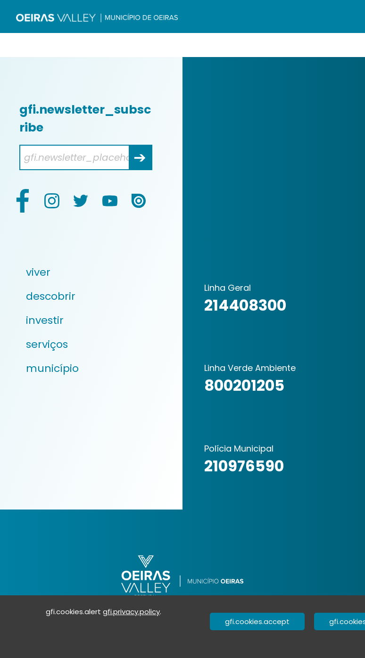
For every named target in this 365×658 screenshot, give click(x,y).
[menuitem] (86, 272)
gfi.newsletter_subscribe (85, 118)
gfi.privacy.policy (131, 612)
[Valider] (354, 42)
